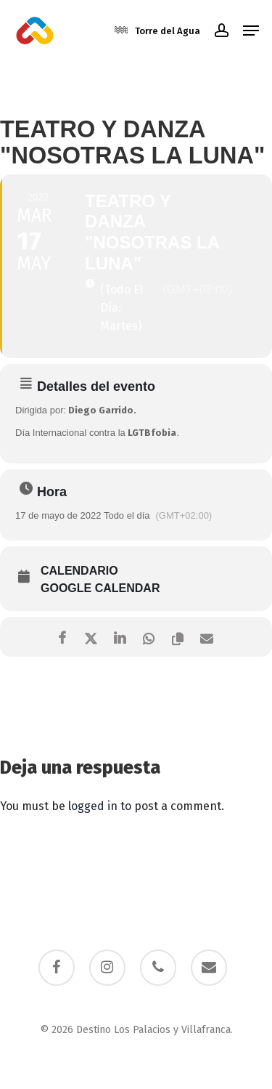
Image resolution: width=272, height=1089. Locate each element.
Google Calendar (100, 588)
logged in (93, 806)
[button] (251, 30)
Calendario (79, 570)
